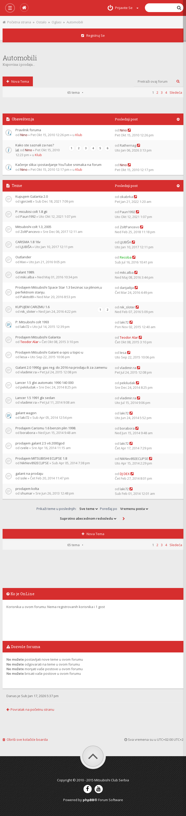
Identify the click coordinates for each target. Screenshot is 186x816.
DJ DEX (125, 473)
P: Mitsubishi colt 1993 (32, 322)
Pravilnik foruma (28, 130)
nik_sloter (27, 311)
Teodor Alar (29, 341)
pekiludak (28, 387)
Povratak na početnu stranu (30, 709)
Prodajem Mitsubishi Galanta (38, 337)
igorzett (26, 201)
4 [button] (166, 545)
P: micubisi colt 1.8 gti (31, 211)
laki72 (24, 326)
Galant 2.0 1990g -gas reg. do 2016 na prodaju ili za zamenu (61, 367)
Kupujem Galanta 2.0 (31, 196)
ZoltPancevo (30, 231)
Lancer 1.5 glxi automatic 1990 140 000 (44, 382)
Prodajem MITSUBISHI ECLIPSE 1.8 (41, 458)
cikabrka (126, 196)
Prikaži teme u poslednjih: (67, 509)
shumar (26, 493)
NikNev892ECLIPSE (34, 463)
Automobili (75, 22)
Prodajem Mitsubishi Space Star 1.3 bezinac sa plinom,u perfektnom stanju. (58, 290)
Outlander (23, 257)
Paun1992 (28, 216)
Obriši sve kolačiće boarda (25, 739)
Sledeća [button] (176, 545)
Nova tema (17, 81)
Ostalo (41, 22)
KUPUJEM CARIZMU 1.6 (32, 307)
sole (23, 478)
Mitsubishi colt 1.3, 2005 (33, 226)
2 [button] (157, 545)
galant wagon (25, 413)
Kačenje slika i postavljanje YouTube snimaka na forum (58, 164)
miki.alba (27, 277)
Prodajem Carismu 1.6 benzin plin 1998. (45, 428)
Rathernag (128, 145)
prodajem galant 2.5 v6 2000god (39, 443)
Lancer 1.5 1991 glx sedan (35, 397)
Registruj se (93, 35)
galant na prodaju (29, 473)
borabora (27, 432)
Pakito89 (27, 297)
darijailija (127, 287)
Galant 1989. (25, 272)
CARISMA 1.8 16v (28, 242)
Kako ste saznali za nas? (34, 145)
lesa (23, 357)
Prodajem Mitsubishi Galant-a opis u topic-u (49, 352)
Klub (78, 134)
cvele (24, 447)
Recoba (126, 257)
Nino (23, 134)
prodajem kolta (27, 488)
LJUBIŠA (26, 246)
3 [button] (162, 545)
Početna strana (17, 22)
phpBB (88, 800)
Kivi (23, 262)
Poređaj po (124, 509)
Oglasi (56, 22)
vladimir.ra (28, 372)
